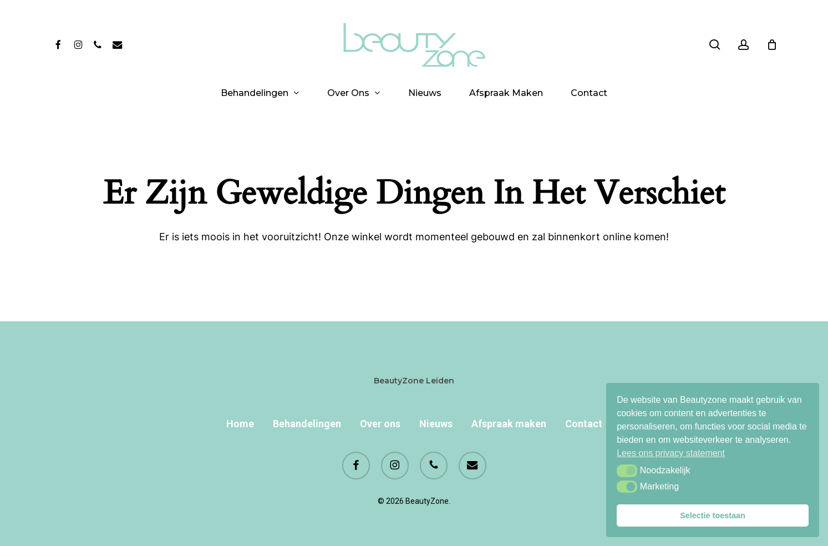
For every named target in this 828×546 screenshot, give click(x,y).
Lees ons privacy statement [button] (671, 453)
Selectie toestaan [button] (712, 515)
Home (240, 423)
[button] (627, 470)
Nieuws (436, 423)
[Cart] (772, 44)
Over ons (380, 423)
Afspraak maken (508, 423)
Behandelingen (307, 423)
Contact (583, 423)
